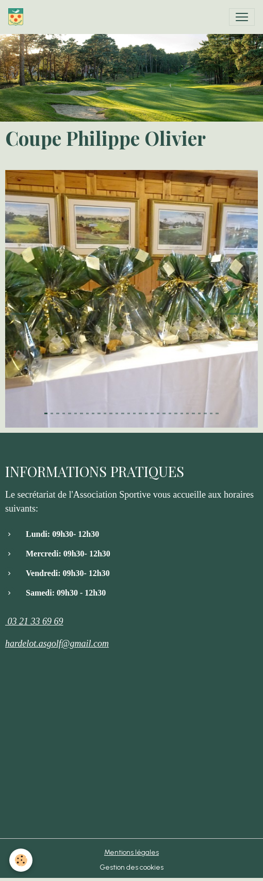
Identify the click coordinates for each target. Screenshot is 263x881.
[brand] (17, 17)
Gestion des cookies (131, 867)
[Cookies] (20, 860)
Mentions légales (131, 852)
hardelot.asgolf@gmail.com (57, 643)
